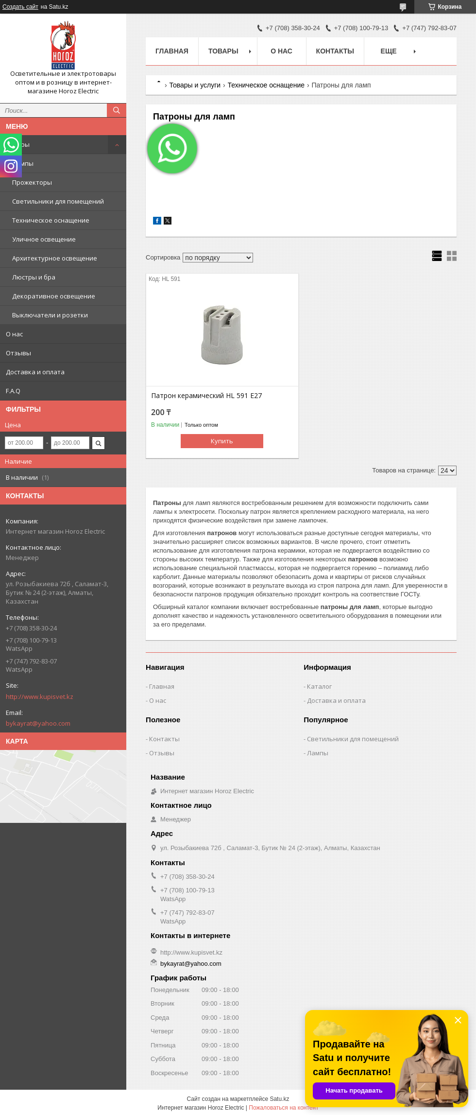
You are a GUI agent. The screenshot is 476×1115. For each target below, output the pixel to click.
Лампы (23, 163)
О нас (14, 334)
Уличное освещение (44, 239)
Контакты (335, 51)
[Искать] (116, 110)
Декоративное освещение (53, 296)
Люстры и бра (33, 277)
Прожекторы (32, 182)
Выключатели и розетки (50, 315)
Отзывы (18, 352)
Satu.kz (279, 1099)
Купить (222, 440)
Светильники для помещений (58, 201)
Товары (18, 144)
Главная (171, 51)
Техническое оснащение (50, 220)
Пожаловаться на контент (283, 1107)
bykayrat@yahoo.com (38, 723)
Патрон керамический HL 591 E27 (206, 395)
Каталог (319, 686)
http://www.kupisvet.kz (39, 696)
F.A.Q (13, 390)
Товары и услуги (195, 85)
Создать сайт (20, 6)
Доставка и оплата (35, 371)
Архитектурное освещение (54, 258)
